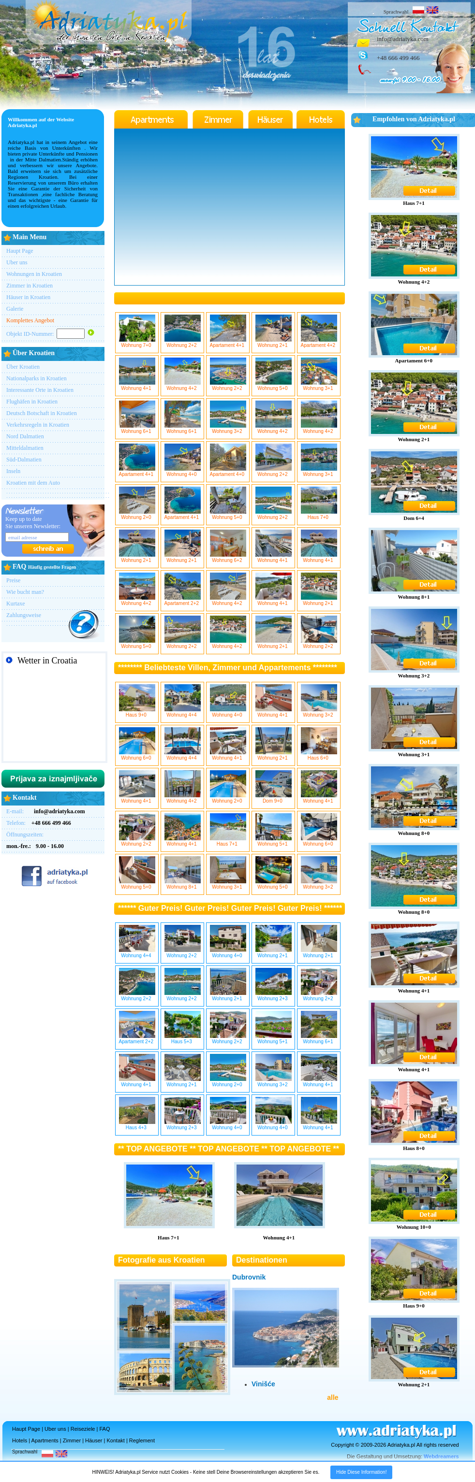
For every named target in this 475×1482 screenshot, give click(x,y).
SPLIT (54, 715)
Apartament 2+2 (182, 600)
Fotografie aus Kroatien (161, 1260)
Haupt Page (19, 250)
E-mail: (45, 811)
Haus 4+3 (137, 1125)
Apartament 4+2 (319, 342)
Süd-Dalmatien (24, 459)
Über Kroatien (23, 366)
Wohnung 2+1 (273, 342)
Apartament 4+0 (228, 471)
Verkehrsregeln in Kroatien (37, 424)
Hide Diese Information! (361, 1472)
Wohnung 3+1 (319, 385)
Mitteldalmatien (25, 448)
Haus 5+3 (182, 1039)
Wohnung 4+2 (182, 385)
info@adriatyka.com (403, 39)
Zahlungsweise (23, 615)
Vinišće (263, 1384)
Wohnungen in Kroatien (34, 274)
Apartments (45, 1440)
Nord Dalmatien (25, 436)
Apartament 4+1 (228, 342)
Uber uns (17, 262)
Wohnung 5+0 (273, 385)
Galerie (14, 308)
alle (332, 1397)
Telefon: (38, 823)
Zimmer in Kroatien (29, 285)
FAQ (104, 1429)
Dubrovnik (249, 1277)
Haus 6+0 (319, 755)
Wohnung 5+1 (273, 841)
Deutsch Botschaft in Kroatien (41, 413)
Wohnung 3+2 (228, 428)
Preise (13, 580)
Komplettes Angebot (30, 320)
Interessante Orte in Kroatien (40, 390)
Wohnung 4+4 (182, 712)
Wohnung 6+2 (228, 557)
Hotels (19, 1440)
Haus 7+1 (228, 841)
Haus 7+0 (319, 514)
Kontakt (116, 1440)
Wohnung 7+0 (137, 342)
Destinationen (261, 1260)
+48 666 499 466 (398, 57)
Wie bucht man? (25, 592)
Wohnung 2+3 (273, 996)
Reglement (142, 1440)
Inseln (13, 471)
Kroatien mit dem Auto (33, 482)
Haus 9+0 (137, 712)
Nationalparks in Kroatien (36, 378)
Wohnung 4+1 (137, 385)
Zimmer (72, 1440)
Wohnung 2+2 (182, 342)
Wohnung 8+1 (182, 884)
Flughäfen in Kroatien (32, 401)
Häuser (93, 1440)
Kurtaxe (15, 603)
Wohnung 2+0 (137, 514)
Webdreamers (441, 1456)
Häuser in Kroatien (28, 297)
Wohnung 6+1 (137, 428)
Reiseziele (83, 1429)
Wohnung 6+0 (137, 755)
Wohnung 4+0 (182, 471)
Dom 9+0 (273, 798)
